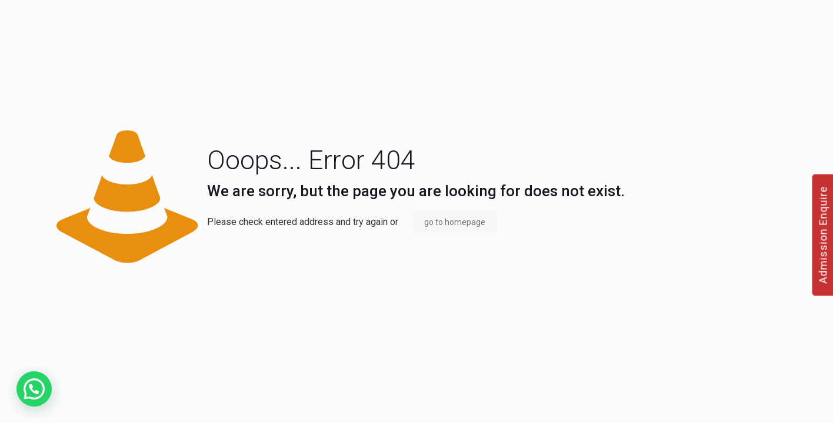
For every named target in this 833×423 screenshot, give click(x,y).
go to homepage (454, 222)
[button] (34, 389)
